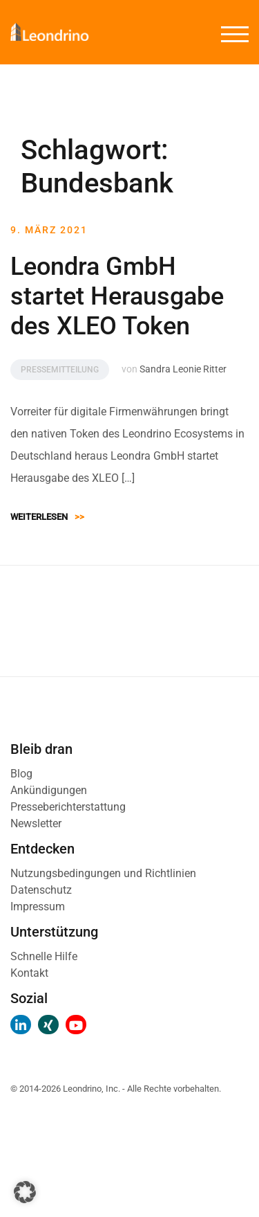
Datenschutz (41, 889)
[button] (25, 1192)
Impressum (37, 906)
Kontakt (29, 973)
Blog (21, 773)
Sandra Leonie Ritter (183, 369)
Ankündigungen (48, 790)
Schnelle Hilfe (43, 956)
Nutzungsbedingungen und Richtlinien (103, 873)
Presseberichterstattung (68, 806)
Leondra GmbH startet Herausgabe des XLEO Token (117, 296)
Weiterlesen (47, 517)
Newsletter (35, 823)
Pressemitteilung (60, 370)
